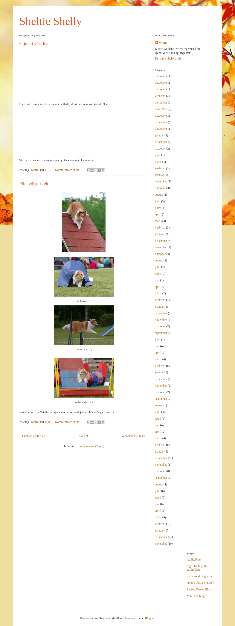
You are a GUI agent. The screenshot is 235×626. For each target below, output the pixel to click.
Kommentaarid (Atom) (90, 446)
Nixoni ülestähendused (200, 582)
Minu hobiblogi (196, 596)
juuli (157, 155)
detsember (161, 102)
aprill (158, 214)
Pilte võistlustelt (33, 183)
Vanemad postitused (134, 436)
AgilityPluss (194, 559)
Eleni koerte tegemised (200, 576)
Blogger (150, 618)
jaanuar (159, 135)
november (161, 109)
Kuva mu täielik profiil (168, 58)
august (159, 194)
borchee (130, 618)
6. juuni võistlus (33, 43)
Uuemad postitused (33, 436)
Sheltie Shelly (50, 21)
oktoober (160, 76)
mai (157, 280)
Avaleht (83, 436)
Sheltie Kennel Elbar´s (200, 589)
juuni (158, 207)
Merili (163, 43)
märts (158, 161)
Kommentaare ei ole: (68, 169)
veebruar (160, 96)
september (161, 332)
